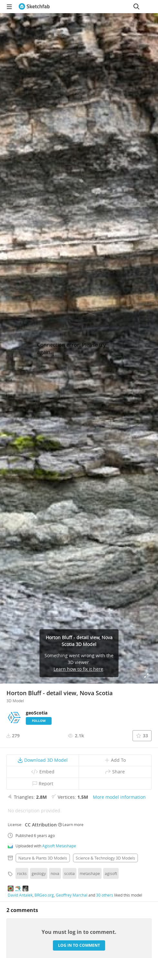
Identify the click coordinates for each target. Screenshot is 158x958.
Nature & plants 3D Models (42, 858)
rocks (22, 873)
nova (55, 873)
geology (39, 873)
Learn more (71, 824)
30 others (104, 895)
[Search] (136, 6)
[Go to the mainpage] (34, 6)
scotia (69, 873)
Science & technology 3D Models (105, 858)
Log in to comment (79, 945)
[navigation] (9, 6)
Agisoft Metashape (59, 845)
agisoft (111, 873)
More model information (119, 797)
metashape (90, 873)
